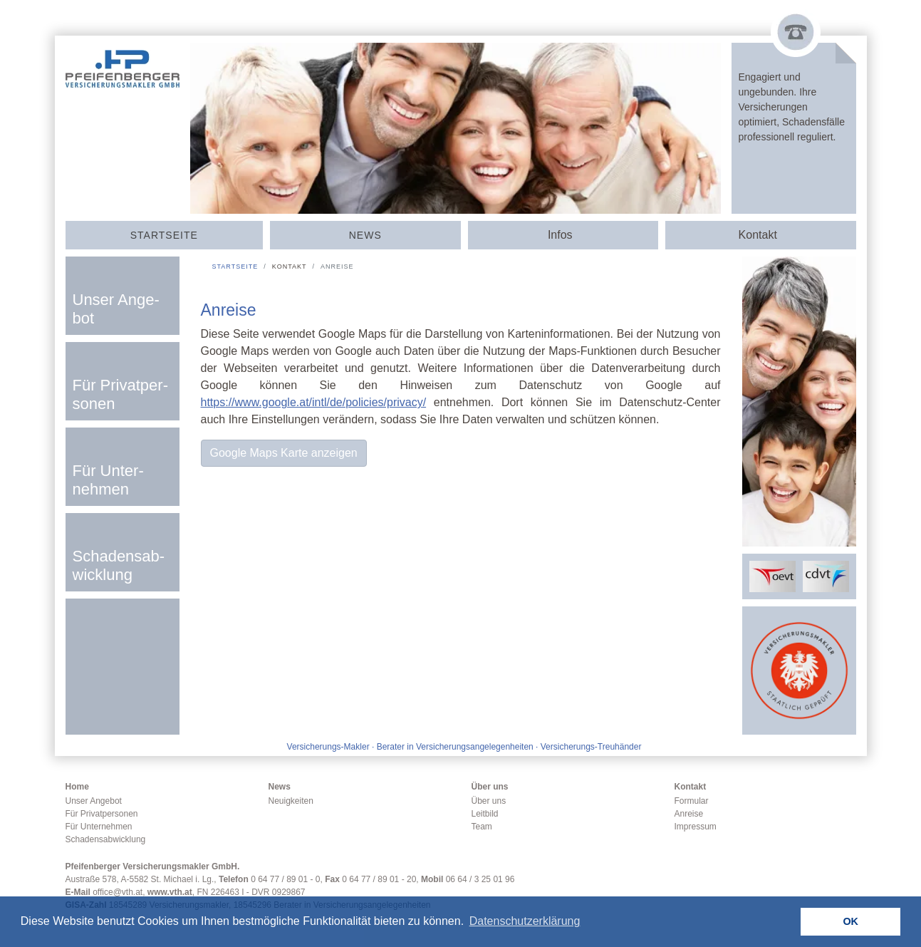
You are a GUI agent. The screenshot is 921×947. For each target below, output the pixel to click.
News (365, 235)
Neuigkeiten (291, 801)
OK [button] (850, 921)
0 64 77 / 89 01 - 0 (285, 879)
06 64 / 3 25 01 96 (480, 879)
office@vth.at (117, 892)
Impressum (696, 827)
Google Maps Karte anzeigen (284, 453)
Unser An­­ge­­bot (116, 309)
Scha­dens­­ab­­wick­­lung (119, 565)
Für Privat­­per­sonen (120, 394)
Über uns (490, 787)
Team (482, 827)
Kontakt (691, 787)
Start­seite (164, 235)
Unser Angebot (94, 801)
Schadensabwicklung (106, 839)
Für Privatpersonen (102, 814)
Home (77, 787)
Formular (692, 801)
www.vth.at (169, 892)
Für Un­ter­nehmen (108, 480)
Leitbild (485, 814)
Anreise (689, 814)
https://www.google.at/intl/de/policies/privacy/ (314, 402)
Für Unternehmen (99, 827)
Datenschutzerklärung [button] (525, 921)
